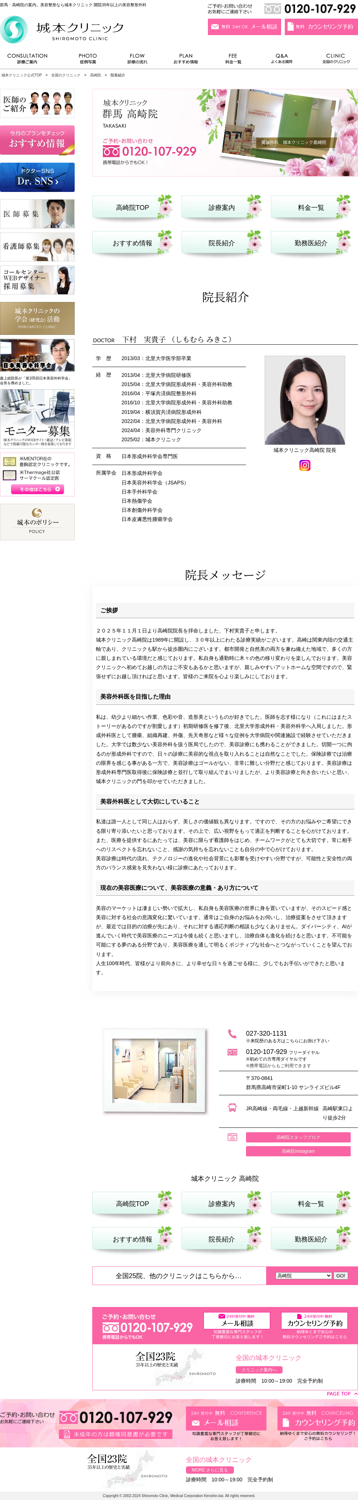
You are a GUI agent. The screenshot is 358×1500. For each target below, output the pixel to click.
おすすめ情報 (186, 60)
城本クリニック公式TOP (21, 75)
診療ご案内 (31, 60)
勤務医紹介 (311, 243)
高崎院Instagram (298, 1151)
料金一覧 (233, 60)
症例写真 (87, 60)
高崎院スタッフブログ (298, 1137)
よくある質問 (283, 60)
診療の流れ (138, 60)
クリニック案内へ (259, 1369)
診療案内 (222, 207)
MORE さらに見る (210, 1470)
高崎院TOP (132, 207)
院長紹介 (222, 243)
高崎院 (95, 75)
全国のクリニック (333, 60)
